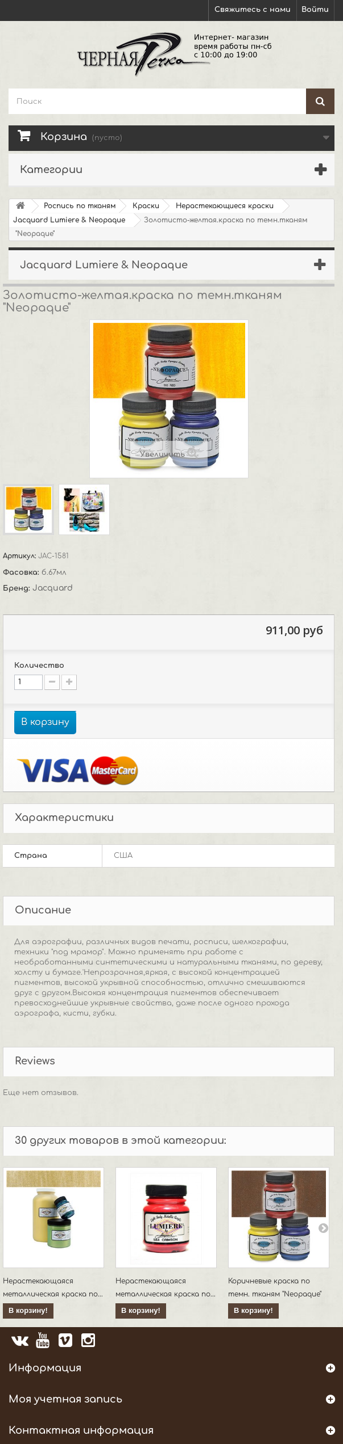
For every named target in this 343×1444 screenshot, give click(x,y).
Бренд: (17, 588)
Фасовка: (22, 572)
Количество (39, 666)
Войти (315, 10)
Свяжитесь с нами (252, 10)
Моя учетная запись (65, 1399)
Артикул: (20, 556)
